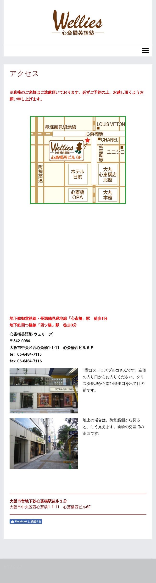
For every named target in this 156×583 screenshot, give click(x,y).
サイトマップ (13, 566)
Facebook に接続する (26, 521)
